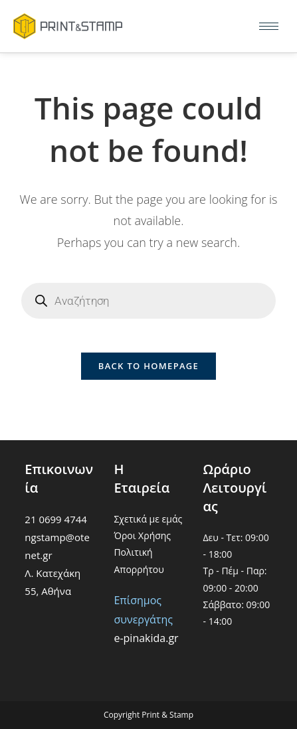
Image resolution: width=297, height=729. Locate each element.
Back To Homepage (148, 366)
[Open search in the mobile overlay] (148, 300)
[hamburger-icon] (269, 26)
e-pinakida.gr (146, 638)
